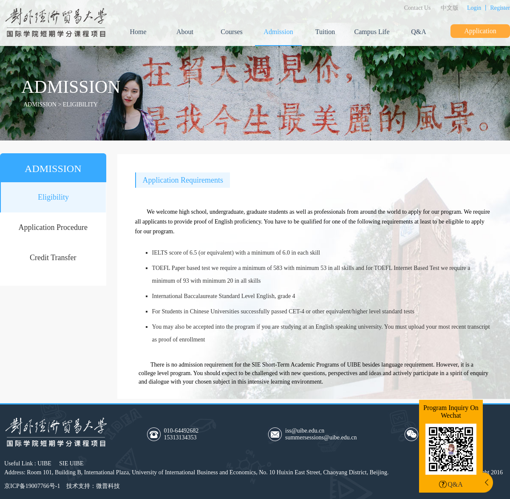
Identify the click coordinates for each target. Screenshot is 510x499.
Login (474, 8)
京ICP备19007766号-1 (32, 486)
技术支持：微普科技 (93, 486)
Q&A (418, 31)
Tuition (325, 31)
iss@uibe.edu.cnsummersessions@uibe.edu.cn (321, 434)
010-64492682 (203, 434)
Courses (232, 31)
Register (500, 8)
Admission (278, 31)
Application (480, 30)
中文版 (450, 8)
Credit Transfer (53, 257)
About (184, 31)
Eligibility (53, 197)
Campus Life (371, 31)
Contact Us (417, 8)
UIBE (44, 463)
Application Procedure (53, 227)
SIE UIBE (71, 463)
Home (138, 31)
